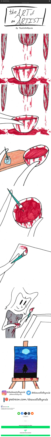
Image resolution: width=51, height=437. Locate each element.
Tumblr (29, 413)
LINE (18, 413)
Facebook (22, 413)
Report (25, 420)
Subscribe (26, 416)
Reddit (32, 413)
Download (25, 427)
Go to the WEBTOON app (25, 435)
